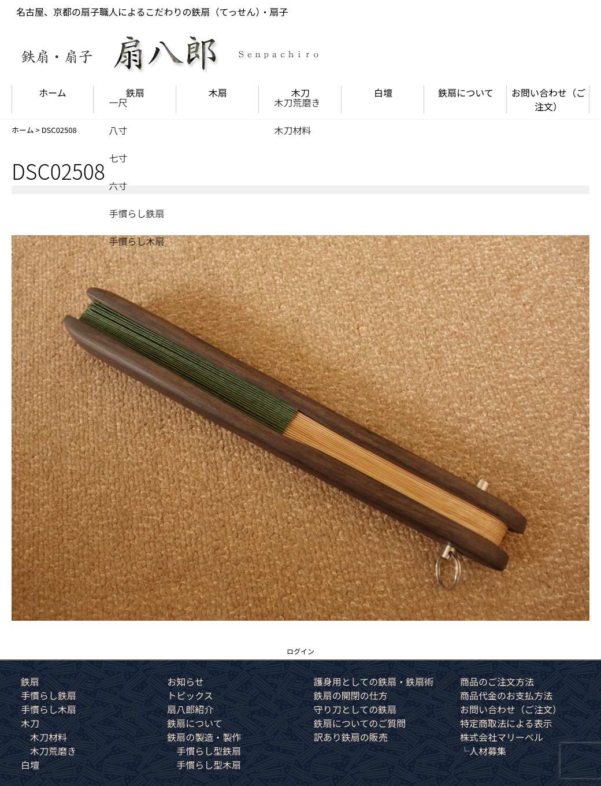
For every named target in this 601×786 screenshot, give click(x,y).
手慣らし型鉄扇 (208, 751)
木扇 (218, 92)
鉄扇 (135, 92)
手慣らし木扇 (48, 709)
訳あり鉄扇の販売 (351, 737)
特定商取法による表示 (506, 723)
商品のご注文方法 (497, 681)
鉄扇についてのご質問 (360, 723)
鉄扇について (466, 92)
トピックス (190, 695)
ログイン (300, 651)
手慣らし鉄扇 (48, 695)
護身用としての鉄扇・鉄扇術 (374, 681)
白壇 (383, 92)
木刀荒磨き (53, 751)
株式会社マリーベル (501, 737)
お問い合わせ (548, 99)
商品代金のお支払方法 (506, 695)
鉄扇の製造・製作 (204, 737)
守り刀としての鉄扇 (355, 709)
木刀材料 (48, 737)
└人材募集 (483, 751)
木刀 (300, 92)
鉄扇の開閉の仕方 (351, 695)
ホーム (52, 92)
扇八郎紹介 (190, 709)
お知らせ (185, 681)
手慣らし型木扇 (208, 765)
